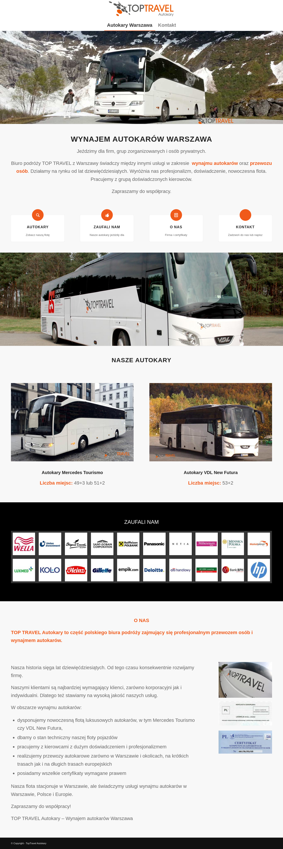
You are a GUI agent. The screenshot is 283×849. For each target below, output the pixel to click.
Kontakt (245, 227)
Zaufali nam (107, 227)
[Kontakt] (245, 215)
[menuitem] (129, 25)
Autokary (38, 227)
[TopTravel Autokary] (141, 10)
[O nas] (176, 215)
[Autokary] (38, 215)
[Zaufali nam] (107, 215)
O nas (176, 227)
